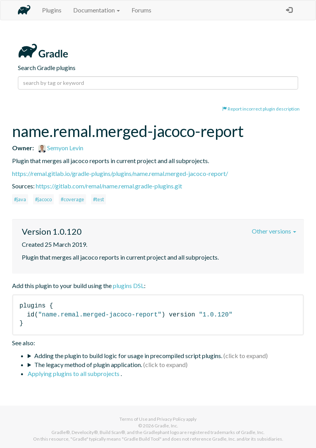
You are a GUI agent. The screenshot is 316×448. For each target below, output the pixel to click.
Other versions (274, 231)
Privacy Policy (171, 419)
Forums (141, 10)
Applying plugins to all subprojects (74, 373)
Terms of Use (133, 419)
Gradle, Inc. (166, 426)
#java (20, 199)
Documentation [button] (96, 10)
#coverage (72, 199)
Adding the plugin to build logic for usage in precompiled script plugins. (128, 355)
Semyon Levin (60, 147)
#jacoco (43, 199)
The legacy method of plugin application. (88, 364)
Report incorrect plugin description (261, 109)
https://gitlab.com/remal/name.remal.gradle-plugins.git (109, 186)
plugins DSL (128, 285)
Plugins (51, 10)
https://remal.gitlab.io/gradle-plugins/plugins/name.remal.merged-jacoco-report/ (120, 173)
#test (98, 199)
